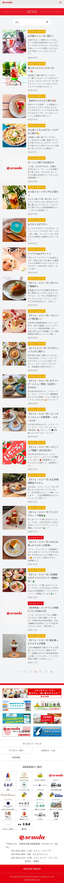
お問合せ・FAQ (48, 750)
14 (39, 671)
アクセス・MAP (16, 750)
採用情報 (16, 757)
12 (30, 671)
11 (25, 671)
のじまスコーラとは (32, 743)
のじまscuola (7, 2)
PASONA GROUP (32, 868)
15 (46, 671)
